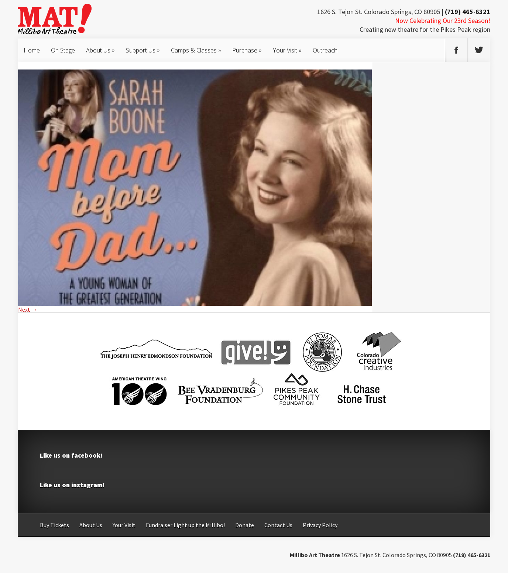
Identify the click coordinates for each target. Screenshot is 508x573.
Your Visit (287, 50)
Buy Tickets (54, 525)
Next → (27, 309)
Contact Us (278, 525)
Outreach (325, 50)
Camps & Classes (196, 50)
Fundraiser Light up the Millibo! (185, 525)
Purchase (247, 50)
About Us (100, 50)
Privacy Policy (320, 525)
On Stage (63, 50)
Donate (244, 525)
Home (32, 50)
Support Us (143, 50)
